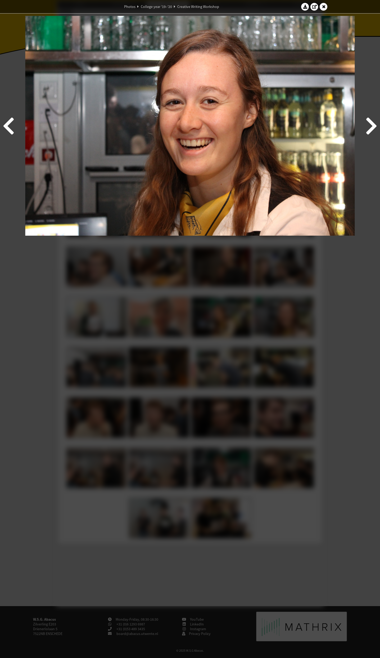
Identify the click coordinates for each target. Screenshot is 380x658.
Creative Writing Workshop (198, 6)
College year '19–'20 (156, 6)
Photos (129, 6)
